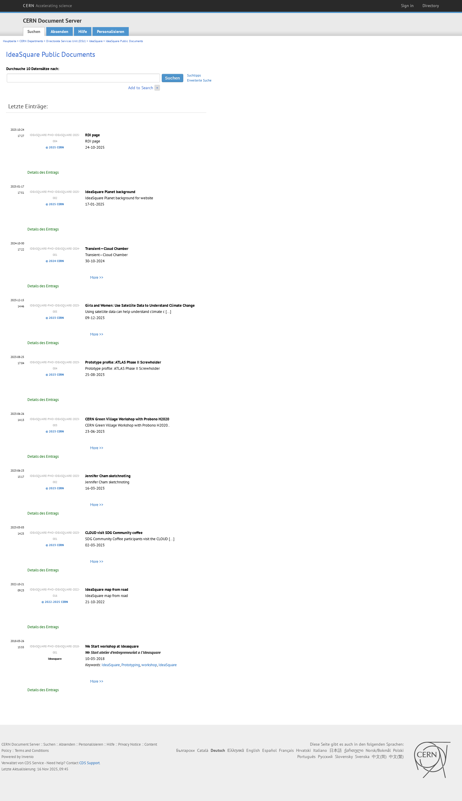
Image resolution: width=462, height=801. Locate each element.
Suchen (33, 31)
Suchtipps (194, 75)
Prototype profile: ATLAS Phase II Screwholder (123, 362)
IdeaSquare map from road (106, 589)
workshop (149, 664)
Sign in (407, 5)
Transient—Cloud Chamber (106, 248)
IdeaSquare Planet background (110, 191)
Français (286, 750)
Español (269, 750)
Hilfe (82, 31)
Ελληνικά (235, 750)
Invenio (28, 756)
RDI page (92, 134)
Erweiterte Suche (199, 80)
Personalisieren (110, 31)
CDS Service (34, 762)
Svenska (362, 756)
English (253, 750)
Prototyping (130, 664)
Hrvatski (303, 750)
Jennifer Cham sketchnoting (108, 475)
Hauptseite (9, 41)
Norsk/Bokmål (378, 750)
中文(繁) (396, 756)
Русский (325, 756)
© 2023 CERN (55, 318)
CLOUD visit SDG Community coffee (114, 532)
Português (306, 756)
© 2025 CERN (55, 147)
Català (202, 750)
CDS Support (89, 762)
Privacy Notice (129, 744)
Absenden (59, 31)
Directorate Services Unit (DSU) (66, 41)
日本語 (335, 750)
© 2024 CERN (55, 261)
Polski (398, 750)
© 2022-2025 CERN (55, 602)
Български (185, 750)
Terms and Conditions (32, 750)
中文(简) (379, 756)
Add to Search (140, 87)
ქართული (353, 750)
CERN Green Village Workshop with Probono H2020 (127, 419)
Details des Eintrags (43, 172)
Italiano (320, 750)
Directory (431, 5)
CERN (47, 5)
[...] (168, 311)
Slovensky (344, 756)
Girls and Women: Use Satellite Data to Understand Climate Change (140, 305)
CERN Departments (31, 41)
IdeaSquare (96, 41)
